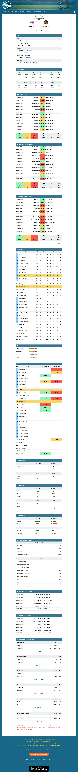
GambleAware (29, 749)
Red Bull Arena (28, 50)
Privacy (33, 759)
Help (27, 759)
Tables (14, 12)
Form (29, 12)
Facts (22, 12)
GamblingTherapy (40, 749)
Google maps (27, 57)
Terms (38, 759)
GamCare (49, 749)
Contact (50, 759)
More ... (60, 190)
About (44, 759)
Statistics (37, 12)
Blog (45, 12)
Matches (6, 12)
